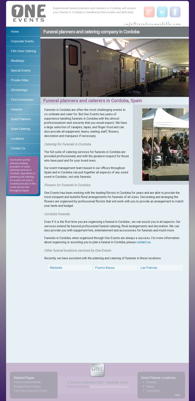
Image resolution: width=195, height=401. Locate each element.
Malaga (150, 386)
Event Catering (20, 129)
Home (15, 31)
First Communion (22, 99)
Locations (17, 138)
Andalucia (151, 382)
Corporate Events (22, 41)
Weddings (17, 61)
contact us (144, 242)
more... (177, 394)
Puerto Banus (105, 268)
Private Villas (20, 80)
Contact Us (18, 148)
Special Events (21, 70)
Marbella (56, 268)
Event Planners (21, 119)
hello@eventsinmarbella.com (109, 386)
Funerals (16, 109)
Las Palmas (149, 268)
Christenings (19, 90)
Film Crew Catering (23, 51)
